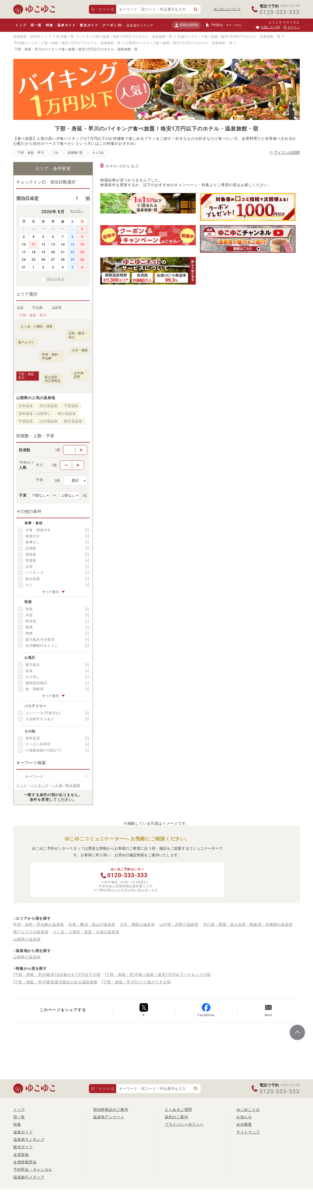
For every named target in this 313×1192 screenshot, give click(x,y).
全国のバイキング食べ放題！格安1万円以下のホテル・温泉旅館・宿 (228, 36)
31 (24, 267)
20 (53, 252)
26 (43, 259)
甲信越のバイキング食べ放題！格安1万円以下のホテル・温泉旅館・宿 (67, 43)
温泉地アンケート (108, 1117)
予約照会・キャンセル (32, 1169)
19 (43, 252)
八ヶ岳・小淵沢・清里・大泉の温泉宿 (86, 932)
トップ (20, 25)
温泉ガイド (66, 25)
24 (24, 259)
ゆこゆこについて (227, 9)
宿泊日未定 (56, 279)
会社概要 (244, 1124)
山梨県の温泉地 (27, 957)
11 (34, 244)
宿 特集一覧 (65, 36)
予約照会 (223, 25)
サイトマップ (248, 1132)
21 (63, 252)
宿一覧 (36, 25)
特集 (49, 25)
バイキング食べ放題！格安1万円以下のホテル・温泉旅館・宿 (125, 36)
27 (53, 259)
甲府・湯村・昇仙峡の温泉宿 (38, 924)
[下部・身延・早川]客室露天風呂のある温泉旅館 (55, 982)
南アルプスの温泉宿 (30, 932)
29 (73, 259)
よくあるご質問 (178, 1109)
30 (82, 259)
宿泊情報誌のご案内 (110, 1109)
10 (24, 244)
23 (82, 252)
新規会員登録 (186, 25)
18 (34, 252)
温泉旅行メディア (139, 25)
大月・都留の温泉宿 (137, 924)
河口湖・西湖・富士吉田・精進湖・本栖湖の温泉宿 (248, 924)
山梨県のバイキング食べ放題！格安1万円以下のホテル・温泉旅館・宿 (179, 43)
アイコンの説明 (287, 152)
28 (63, 259)
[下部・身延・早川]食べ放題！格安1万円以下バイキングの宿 (158, 974)
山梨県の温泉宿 (27, 939)
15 (73, 244)
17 (24, 252)
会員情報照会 (25, 1162)
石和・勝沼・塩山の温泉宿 (91, 924)
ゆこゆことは (248, 1109)
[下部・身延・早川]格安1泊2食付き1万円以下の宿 (57, 974)
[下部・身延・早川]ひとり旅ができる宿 (136, 982)
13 (53, 244)
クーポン (111, 25)
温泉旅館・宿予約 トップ (32, 36)
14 (63, 244)
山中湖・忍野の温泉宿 (178, 924)
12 (43, 244)
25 (34, 259)
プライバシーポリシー (184, 1124)
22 (73, 252)
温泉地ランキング (29, 1139)
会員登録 (21, 1154)
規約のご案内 (176, 1117)
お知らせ (244, 1117)
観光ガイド (89, 25)
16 (82, 244)
